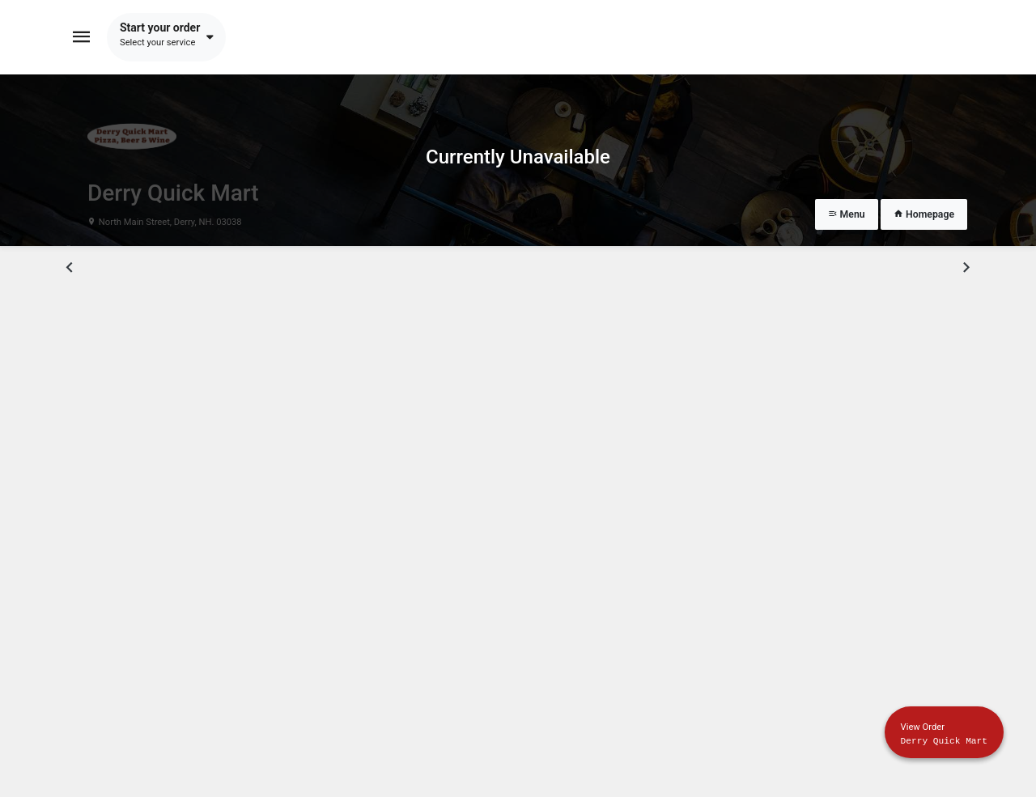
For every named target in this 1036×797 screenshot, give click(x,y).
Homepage (924, 214)
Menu (846, 214)
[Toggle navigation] (82, 37)
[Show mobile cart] (944, 732)
